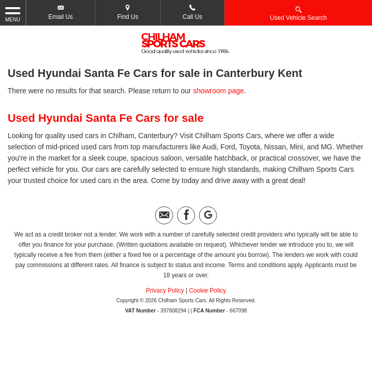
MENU (12, 13)
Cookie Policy (207, 290)
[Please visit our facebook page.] (186, 215)
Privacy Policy (165, 290)
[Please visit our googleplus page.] (208, 215)
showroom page (218, 91)
